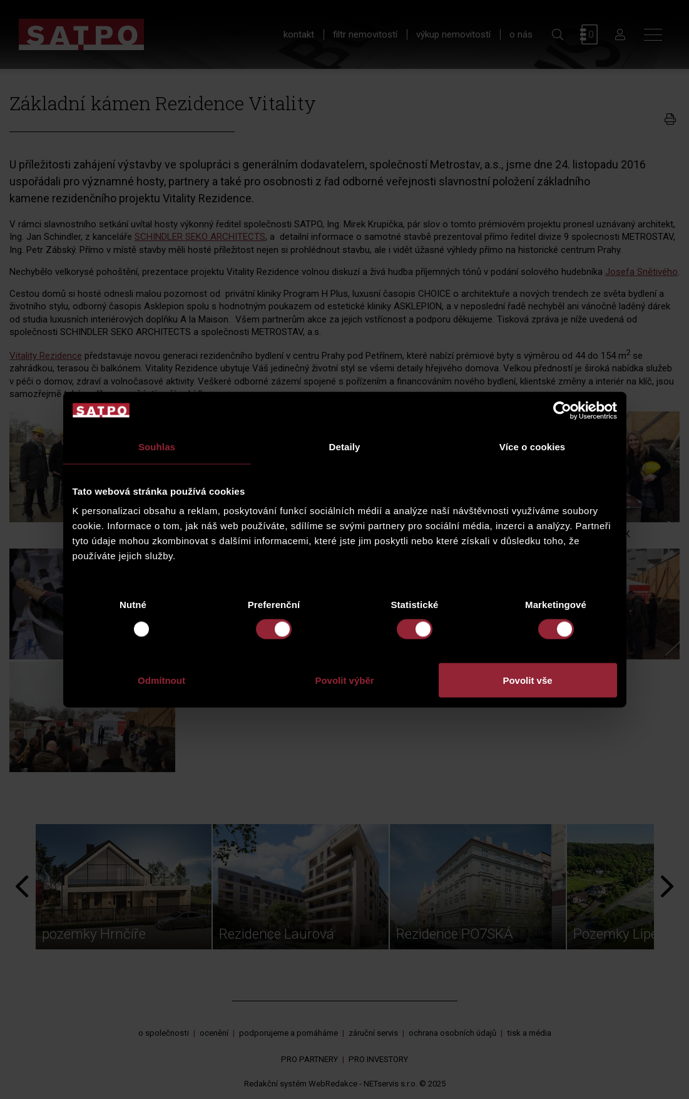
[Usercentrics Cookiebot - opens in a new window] (562, 410)
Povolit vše (527, 680)
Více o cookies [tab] (532, 446)
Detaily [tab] (344, 446)
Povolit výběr (344, 680)
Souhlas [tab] (156, 446)
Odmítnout (161, 680)
